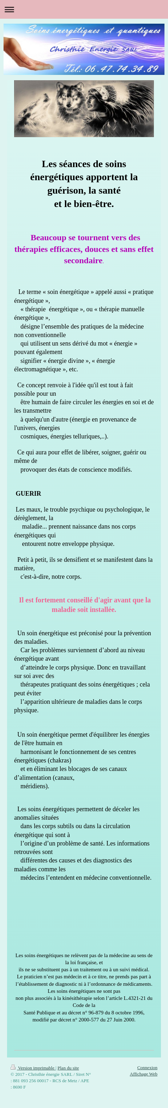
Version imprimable (33, 1068)
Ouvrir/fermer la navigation (84, 9)
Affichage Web (143, 1074)
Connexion (147, 1067)
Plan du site (68, 1068)
